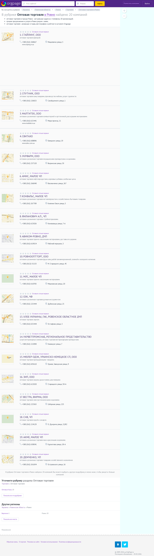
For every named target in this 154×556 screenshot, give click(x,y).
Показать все (6, 530)
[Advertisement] (60, 66)
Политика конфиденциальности (70, 542)
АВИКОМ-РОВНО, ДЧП (33, 236)
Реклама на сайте (33, 542)
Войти (147, 3)
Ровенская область (17, 507)
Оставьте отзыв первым (40, 32)
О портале (22, 542)
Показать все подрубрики (12, 496)
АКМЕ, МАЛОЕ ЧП (31, 437)
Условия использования (49, 542)
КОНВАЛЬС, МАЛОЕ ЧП (33, 196)
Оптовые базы (7, 490)
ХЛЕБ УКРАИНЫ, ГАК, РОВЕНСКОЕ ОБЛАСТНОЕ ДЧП (51, 316)
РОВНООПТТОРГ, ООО (34, 256)
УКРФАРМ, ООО (29, 156)
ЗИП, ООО (27, 377)
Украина (5, 507)
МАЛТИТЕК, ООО (30, 113)
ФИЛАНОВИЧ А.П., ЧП (33, 216)
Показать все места (10, 519)
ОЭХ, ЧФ (26, 296)
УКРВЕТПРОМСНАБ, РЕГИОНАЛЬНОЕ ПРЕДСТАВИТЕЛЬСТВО (55, 336)
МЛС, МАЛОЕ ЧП (31, 276)
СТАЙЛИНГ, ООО (30, 34)
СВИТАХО (26, 136)
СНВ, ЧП (26, 417)
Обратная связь (12, 542)
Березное (5, 513)
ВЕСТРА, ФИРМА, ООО (34, 397)
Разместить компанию (131, 3)
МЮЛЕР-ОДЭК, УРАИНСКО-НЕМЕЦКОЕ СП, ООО (48, 356)
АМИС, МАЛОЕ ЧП (31, 176)
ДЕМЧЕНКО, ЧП (30, 457)
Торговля (5, 484)
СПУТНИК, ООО (30, 93)
